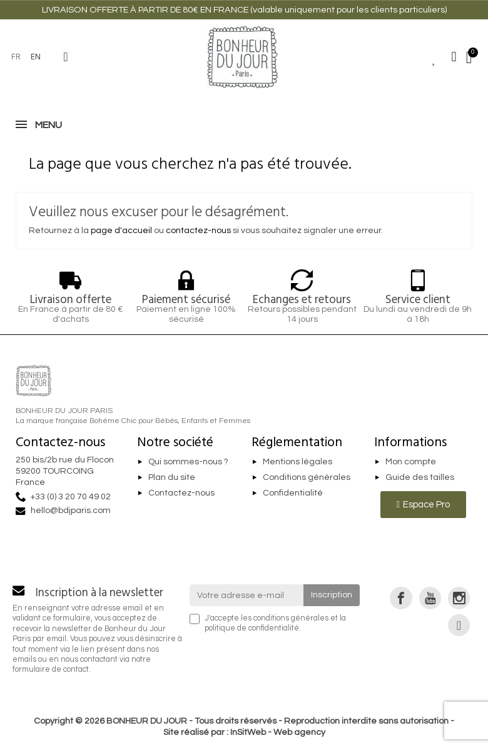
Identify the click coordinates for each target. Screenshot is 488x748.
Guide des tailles (419, 477)
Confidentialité (293, 493)
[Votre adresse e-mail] (247, 595)
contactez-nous (198, 230)
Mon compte (410, 461)
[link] (401, 598)
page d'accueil (121, 230)
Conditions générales (306, 477)
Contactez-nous (181, 493)
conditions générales (290, 618)
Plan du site (171, 477)
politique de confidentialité (252, 628)
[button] (65, 56)
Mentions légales (297, 461)
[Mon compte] (454, 57)
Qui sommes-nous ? (188, 461)
